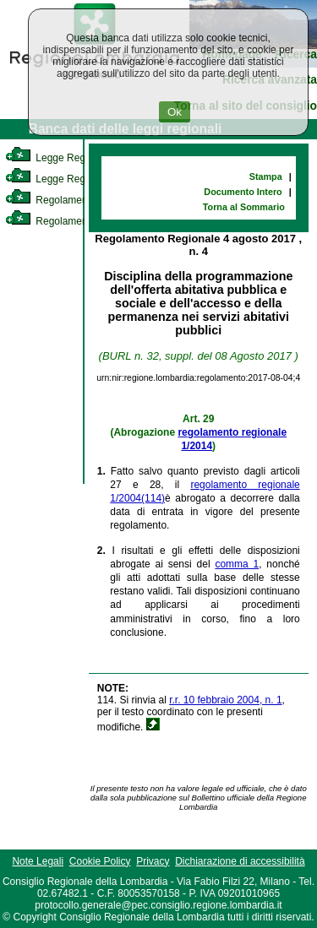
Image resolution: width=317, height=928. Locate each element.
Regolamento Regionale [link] (75, 221)
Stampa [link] (265, 176)
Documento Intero (242, 192)
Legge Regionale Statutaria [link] (82, 179)
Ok (174, 112)
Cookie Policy (100, 861)
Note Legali (37, 861)
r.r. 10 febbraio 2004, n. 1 (225, 700)
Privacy (152, 861)
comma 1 (237, 564)
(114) (153, 498)
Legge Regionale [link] (58, 158)
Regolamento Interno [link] (67, 200)
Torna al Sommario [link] (244, 207)
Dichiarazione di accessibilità (239, 861)
